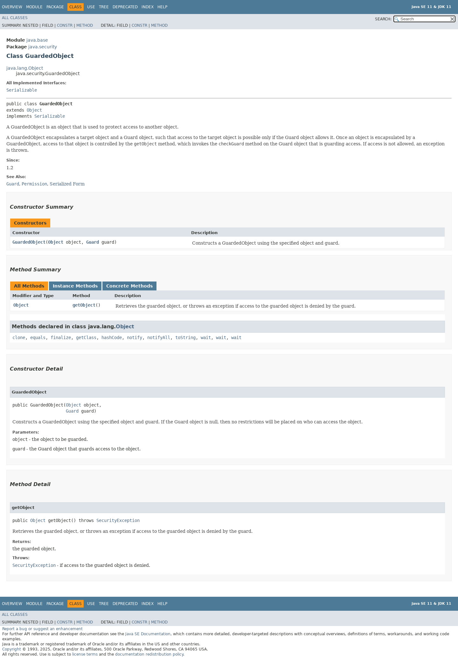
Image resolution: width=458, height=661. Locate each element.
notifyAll (158, 337)
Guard (92, 242)
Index (148, 7)
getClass (86, 337)
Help (162, 7)
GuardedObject (28, 242)
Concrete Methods (129, 286)
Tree (104, 7)
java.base (37, 40)
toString (185, 337)
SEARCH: (383, 19)
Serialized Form (67, 183)
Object (34, 110)
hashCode (111, 337)
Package (55, 7)
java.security (42, 46)
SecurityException (118, 520)
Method (84, 25)
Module (34, 7)
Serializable (21, 90)
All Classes (15, 18)
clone (18, 337)
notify (134, 337)
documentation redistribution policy (149, 654)
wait (206, 337)
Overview (12, 7)
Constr (65, 25)
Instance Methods (75, 286)
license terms (85, 654)
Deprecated (125, 7)
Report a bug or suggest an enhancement (42, 629)
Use (91, 7)
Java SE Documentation (147, 634)
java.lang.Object (24, 68)
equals (37, 337)
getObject (84, 305)
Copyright (11, 649)
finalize (61, 337)
